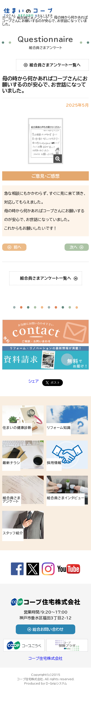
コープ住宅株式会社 (45, 658)
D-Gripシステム (56, 683)
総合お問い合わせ (45, 629)
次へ (76, 247)
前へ (14, 247)
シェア (33, 381)
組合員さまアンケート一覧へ (52, 65)
